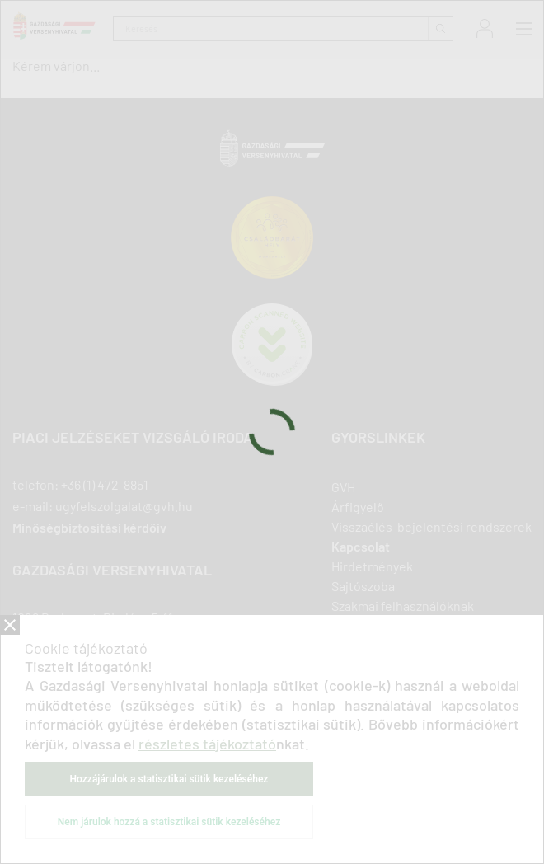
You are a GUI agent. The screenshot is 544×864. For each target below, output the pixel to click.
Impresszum (51, 798)
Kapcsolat (360, 546)
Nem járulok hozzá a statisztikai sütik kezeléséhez (169, 822)
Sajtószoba (363, 586)
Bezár (10, 625)
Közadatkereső (404, 798)
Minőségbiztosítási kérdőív (89, 527)
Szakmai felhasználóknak (402, 605)
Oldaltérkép (365, 685)
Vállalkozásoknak (380, 625)
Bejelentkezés (484, 28)
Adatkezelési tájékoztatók (149, 798)
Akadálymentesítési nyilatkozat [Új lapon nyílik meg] (287, 798)
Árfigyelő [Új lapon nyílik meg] (357, 506)
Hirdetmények (372, 566)
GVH (343, 487)
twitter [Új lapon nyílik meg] (107, 728)
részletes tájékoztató (207, 744)
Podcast (354, 665)
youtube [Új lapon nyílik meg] (139, 728)
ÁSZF (281, 809)
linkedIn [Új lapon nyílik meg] (49, 728)
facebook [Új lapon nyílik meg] (20, 728)
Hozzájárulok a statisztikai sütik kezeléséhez (169, 779)
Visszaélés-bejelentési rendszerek (431, 526)
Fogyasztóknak (374, 645)
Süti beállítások (486, 798)
